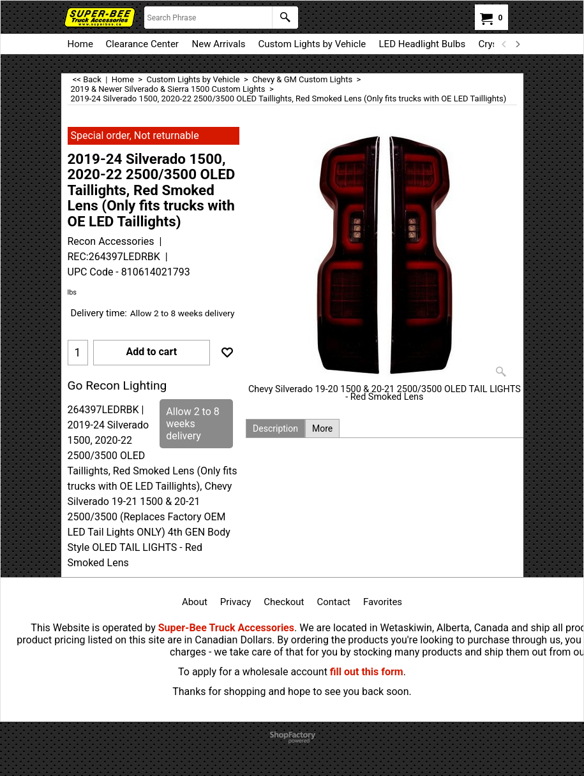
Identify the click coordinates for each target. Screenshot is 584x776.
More (322, 428)
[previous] (505, 44)
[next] (517, 44)
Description (275, 428)
